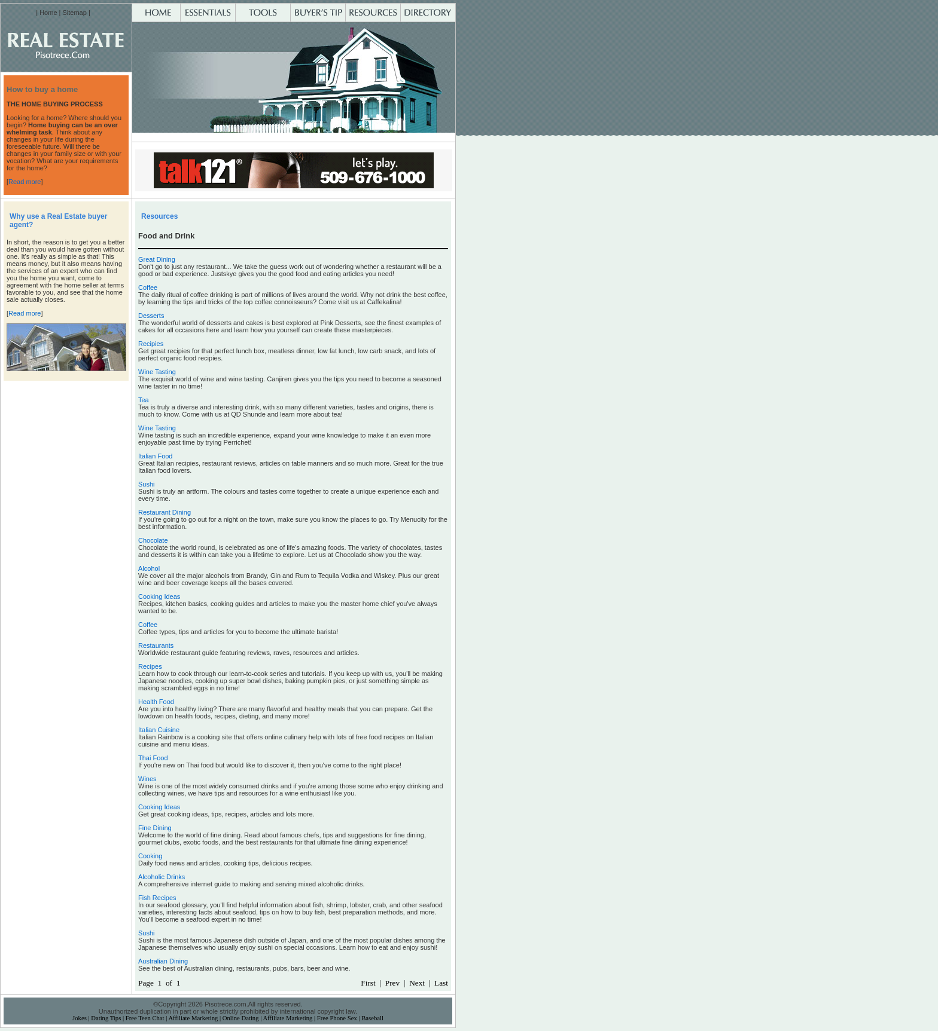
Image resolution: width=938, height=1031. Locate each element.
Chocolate (153, 540)
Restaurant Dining (164, 512)
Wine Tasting (157, 371)
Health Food (156, 701)
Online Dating (241, 1018)
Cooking (150, 855)
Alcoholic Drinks (161, 876)
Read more (24, 181)
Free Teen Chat (145, 1018)
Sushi (146, 484)
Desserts (151, 315)
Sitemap (74, 12)
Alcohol (149, 568)
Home (48, 12)
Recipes (150, 666)
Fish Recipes (157, 897)
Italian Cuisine (158, 729)
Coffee (147, 287)
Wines (147, 778)
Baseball (372, 1018)
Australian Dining (163, 961)
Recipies (150, 343)
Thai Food (153, 757)
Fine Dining (155, 827)
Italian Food (155, 456)
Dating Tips (106, 1018)
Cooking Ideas (159, 596)
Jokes (79, 1018)
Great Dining (156, 259)
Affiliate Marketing (193, 1018)
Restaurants (155, 645)
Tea (143, 399)
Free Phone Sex (337, 1018)
